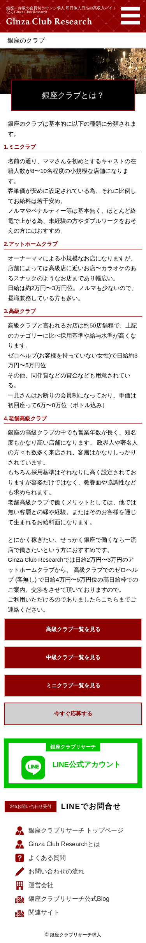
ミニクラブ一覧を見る (73, 685)
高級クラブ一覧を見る (73, 629)
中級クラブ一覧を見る (73, 657)
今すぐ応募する (73, 713)
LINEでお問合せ (91, 806)
